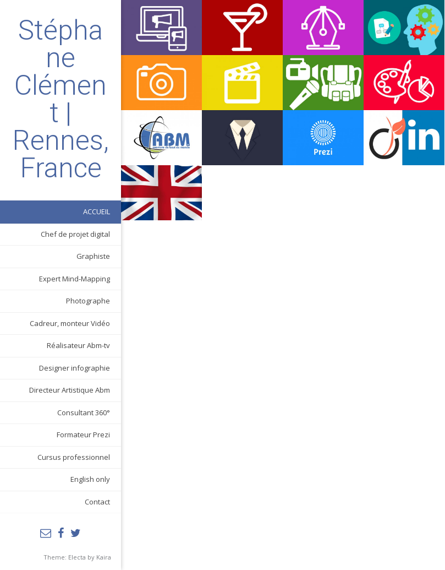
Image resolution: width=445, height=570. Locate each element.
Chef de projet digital (75, 234)
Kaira (103, 557)
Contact (97, 502)
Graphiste (93, 256)
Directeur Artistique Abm (69, 390)
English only (90, 479)
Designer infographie (74, 368)
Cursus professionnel (73, 457)
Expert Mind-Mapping (74, 279)
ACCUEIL (96, 211)
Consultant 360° (83, 412)
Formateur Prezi (83, 434)
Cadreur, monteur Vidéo (70, 323)
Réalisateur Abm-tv (78, 345)
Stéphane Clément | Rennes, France (61, 99)
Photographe (88, 301)
